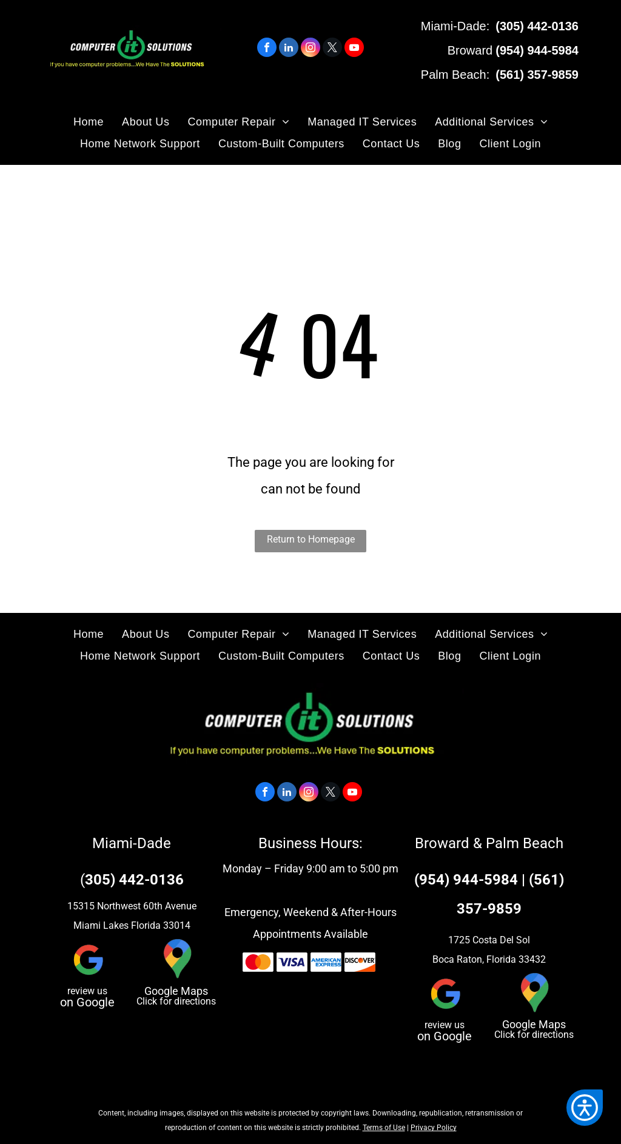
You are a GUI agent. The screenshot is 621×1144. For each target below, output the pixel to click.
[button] (584, 1107)
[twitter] (332, 49)
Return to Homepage (311, 539)
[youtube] (354, 49)
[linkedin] (288, 49)
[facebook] (267, 49)
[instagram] (310, 49)
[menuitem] (88, 122)
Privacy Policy (434, 1127)
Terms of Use (384, 1127)
